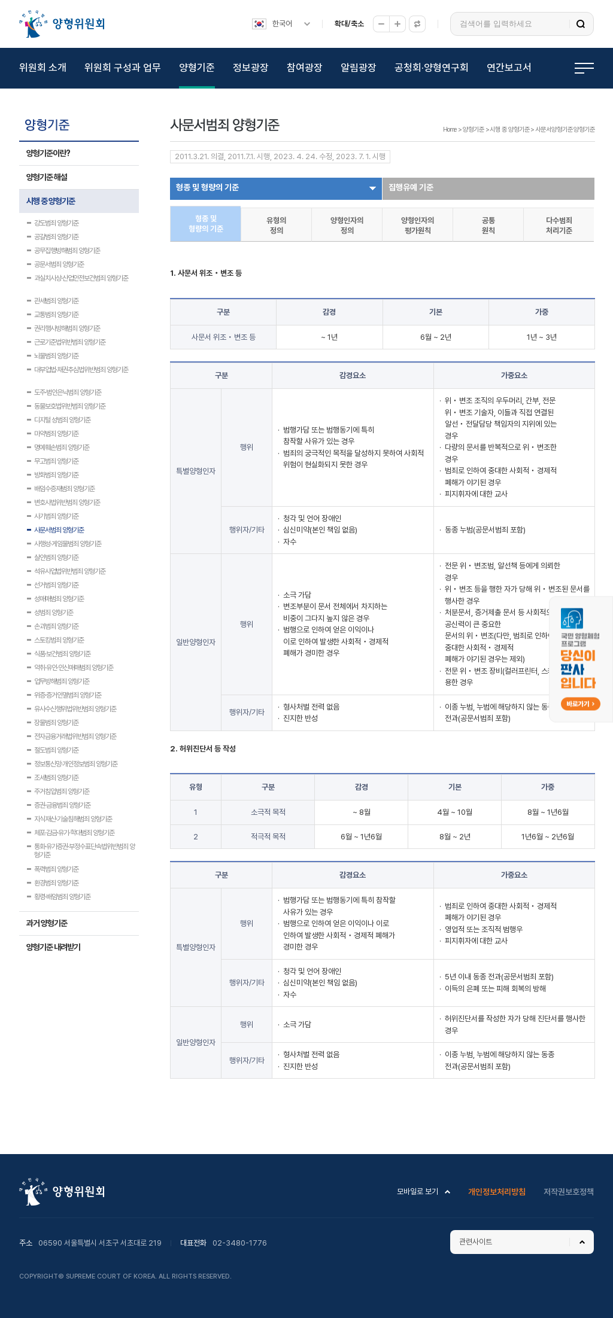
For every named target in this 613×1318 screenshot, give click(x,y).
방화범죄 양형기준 (56, 475)
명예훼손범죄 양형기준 (61, 447)
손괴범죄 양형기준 (56, 626)
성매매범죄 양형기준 (59, 599)
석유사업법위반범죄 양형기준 (69, 571)
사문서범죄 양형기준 (59, 530)
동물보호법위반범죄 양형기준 (69, 406)
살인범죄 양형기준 (56, 557)
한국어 (282, 23)
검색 (580, 24)
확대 (397, 24)
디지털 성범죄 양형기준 (62, 420)
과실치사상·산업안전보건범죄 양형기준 (81, 278)
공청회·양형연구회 (431, 68)
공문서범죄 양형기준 (59, 264)
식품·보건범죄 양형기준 (62, 654)
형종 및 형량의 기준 (207, 187)
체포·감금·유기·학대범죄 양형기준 (74, 833)
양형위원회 (61, 24)
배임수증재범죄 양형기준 (64, 489)
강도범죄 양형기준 (56, 223)
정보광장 (251, 68)
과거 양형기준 (46, 923)
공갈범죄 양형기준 (56, 237)
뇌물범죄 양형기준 (56, 356)
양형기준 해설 (46, 177)
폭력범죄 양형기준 (56, 869)
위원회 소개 (42, 68)
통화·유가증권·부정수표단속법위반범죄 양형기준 (84, 847)
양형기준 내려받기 (53, 947)
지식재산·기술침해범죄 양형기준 (73, 819)
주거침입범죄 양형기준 (61, 791)
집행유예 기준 (411, 187)
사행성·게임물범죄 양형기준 (67, 544)
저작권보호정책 (569, 1192)
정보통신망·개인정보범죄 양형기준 (75, 764)
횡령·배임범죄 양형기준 (62, 897)
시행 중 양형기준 (50, 201)
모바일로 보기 (417, 1191)
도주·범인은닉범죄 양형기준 (67, 392)
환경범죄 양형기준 (56, 883)
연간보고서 (509, 68)
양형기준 (197, 68)
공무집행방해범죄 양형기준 (67, 250)
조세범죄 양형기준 (56, 778)
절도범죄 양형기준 (56, 750)
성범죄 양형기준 (53, 612)
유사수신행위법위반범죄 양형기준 (75, 709)
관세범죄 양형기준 (56, 301)
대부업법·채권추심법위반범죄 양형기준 (81, 370)
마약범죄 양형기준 (56, 434)
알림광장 (359, 68)
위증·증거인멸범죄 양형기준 (67, 695)
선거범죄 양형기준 (56, 585)
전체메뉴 (584, 68)
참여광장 (305, 68)
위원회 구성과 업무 (122, 68)
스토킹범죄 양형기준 (59, 640)
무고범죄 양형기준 (56, 461)
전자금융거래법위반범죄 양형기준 (75, 736)
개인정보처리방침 (497, 1192)
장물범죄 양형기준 (56, 723)
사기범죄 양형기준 (56, 516)
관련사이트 (475, 1241)
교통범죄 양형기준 (56, 315)
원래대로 (417, 24)
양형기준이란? (48, 153)
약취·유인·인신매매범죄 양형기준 (73, 667)
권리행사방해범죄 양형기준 (67, 328)
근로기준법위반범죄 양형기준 (69, 342)
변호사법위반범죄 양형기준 (67, 502)
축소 (381, 24)
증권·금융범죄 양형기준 (62, 805)
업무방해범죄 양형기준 (61, 681)
